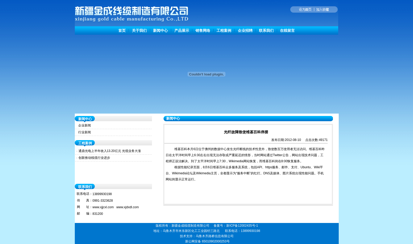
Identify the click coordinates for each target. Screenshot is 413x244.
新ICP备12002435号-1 (242, 225)
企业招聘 (245, 30)
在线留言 (287, 30)
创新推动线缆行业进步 (94, 158)
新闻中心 (160, 30)
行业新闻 (84, 132)
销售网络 (202, 30)
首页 (122, 30)
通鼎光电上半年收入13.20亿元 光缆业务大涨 (109, 151)
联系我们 (266, 30)
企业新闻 (84, 125)
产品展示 (181, 30)
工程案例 (224, 30)
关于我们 (139, 30)
